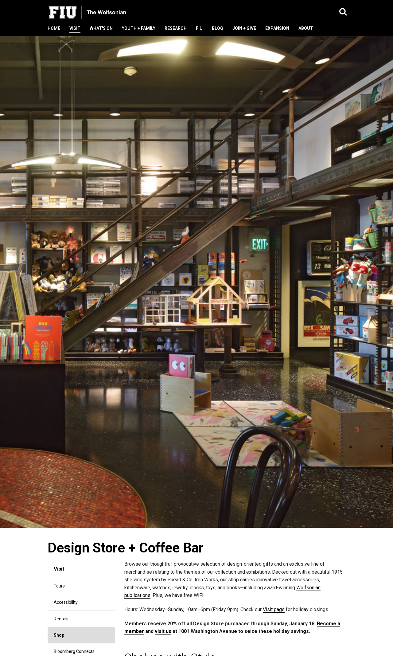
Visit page (274, 609)
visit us (163, 631)
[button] (343, 12)
